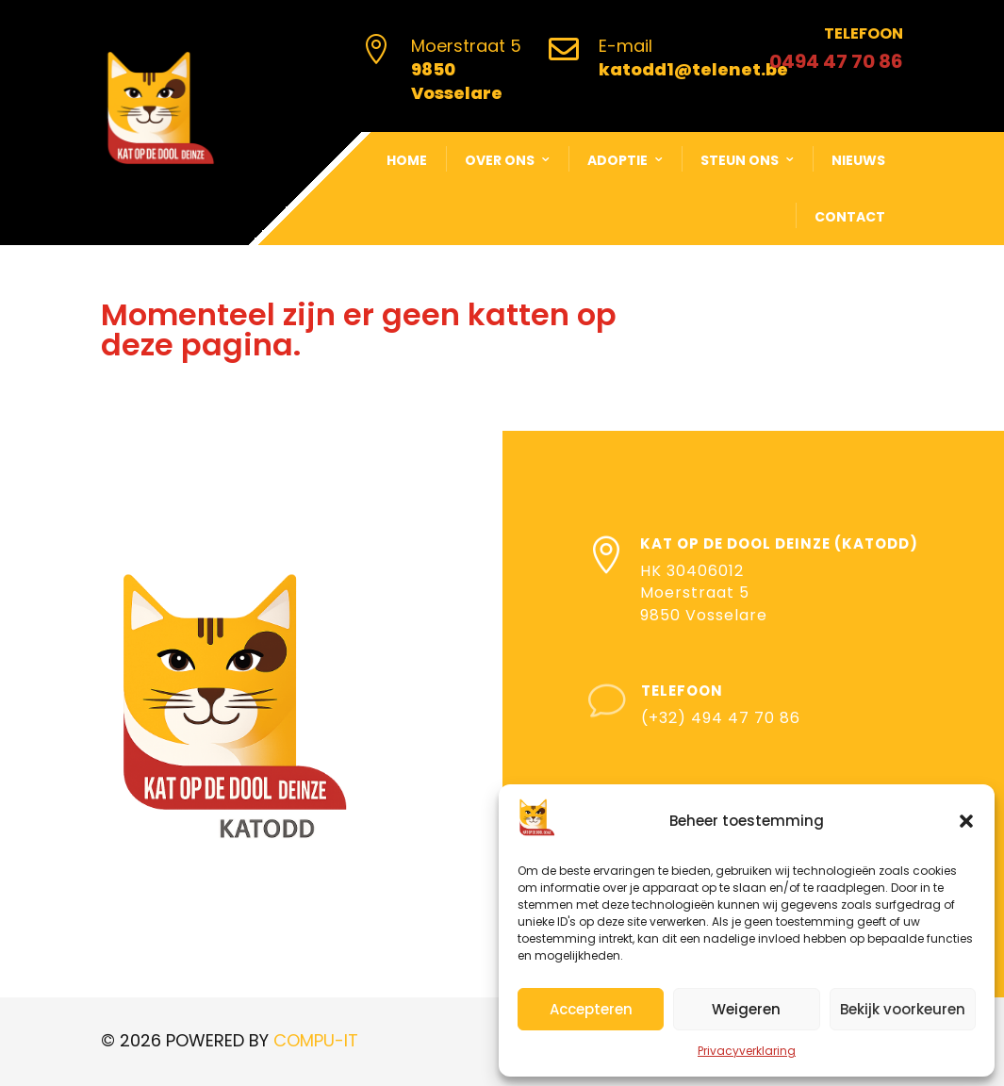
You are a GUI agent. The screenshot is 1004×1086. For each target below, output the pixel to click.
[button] (966, 821)
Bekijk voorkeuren (902, 1009)
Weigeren (746, 1009)
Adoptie (617, 160)
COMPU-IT (315, 1040)
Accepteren (591, 1009)
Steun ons (739, 160)
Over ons (500, 160)
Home (407, 160)
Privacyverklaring (747, 1051)
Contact (850, 216)
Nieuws (858, 160)
